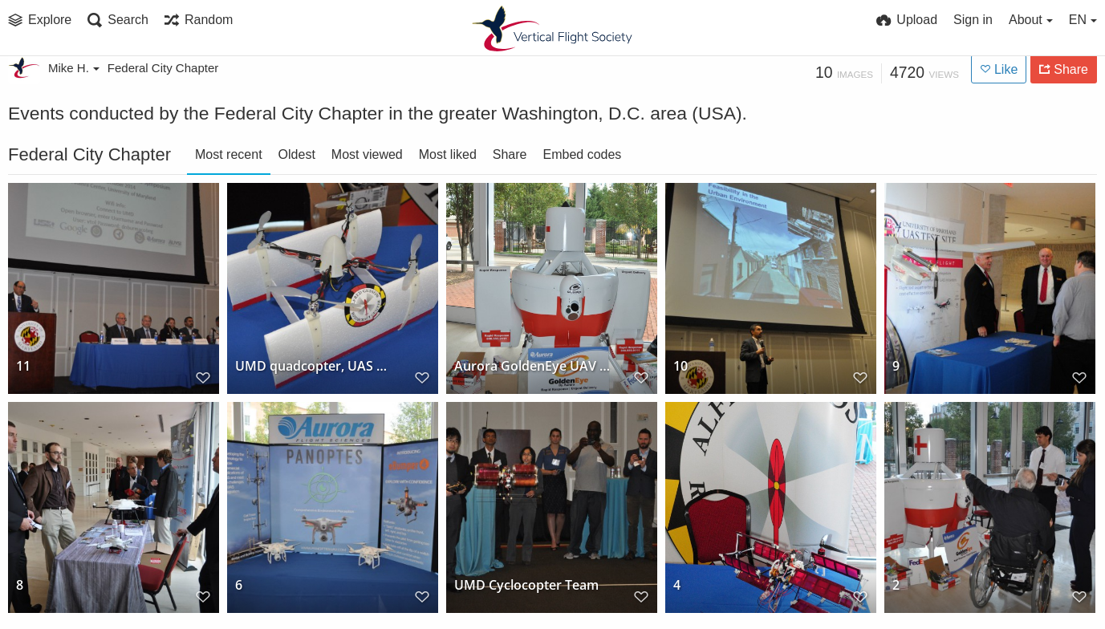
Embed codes (581, 154)
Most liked (448, 154)
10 (680, 366)
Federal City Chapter (163, 68)
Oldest (296, 154)
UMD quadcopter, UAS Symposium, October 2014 (313, 366)
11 (23, 366)
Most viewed (367, 154)
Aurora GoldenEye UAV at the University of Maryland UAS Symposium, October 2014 (532, 366)
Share (510, 154)
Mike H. (74, 68)
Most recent (228, 154)
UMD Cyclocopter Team (526, 585)
